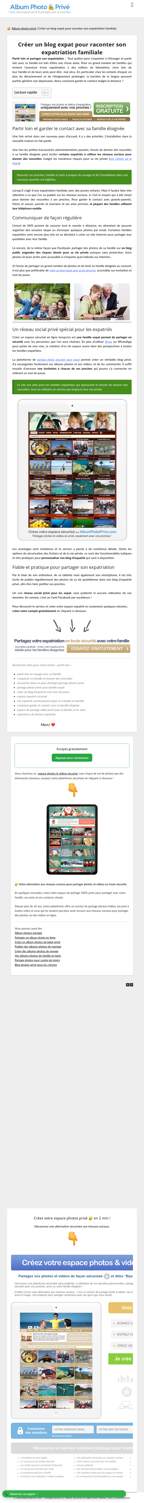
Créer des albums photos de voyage (36, 951)
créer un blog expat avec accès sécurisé (82, 270)
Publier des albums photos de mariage (38, 946)
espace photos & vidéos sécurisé (58, 773)
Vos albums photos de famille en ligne (38, 955)
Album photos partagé (28, 933)
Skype (108, 341)
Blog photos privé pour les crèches (36, 964)
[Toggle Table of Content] (43, 93)
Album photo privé (24, 28)
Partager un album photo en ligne (35, 937)
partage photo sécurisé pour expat (59, 359)
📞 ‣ (21, 1494)
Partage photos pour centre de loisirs (37, 960)
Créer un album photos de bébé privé (37, 942)
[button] (131, 984)
